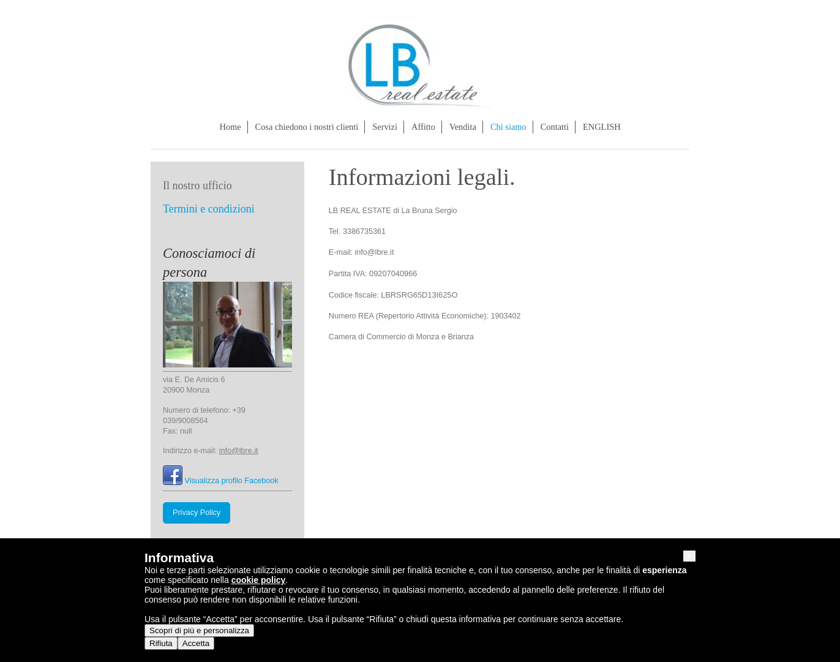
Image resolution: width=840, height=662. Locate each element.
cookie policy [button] (258, 580)
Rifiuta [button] (161, 643)
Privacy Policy (196, 512)
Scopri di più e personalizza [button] (199, 630)
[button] (689, 556)
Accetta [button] (195, 643)
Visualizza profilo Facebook (232, 480)
